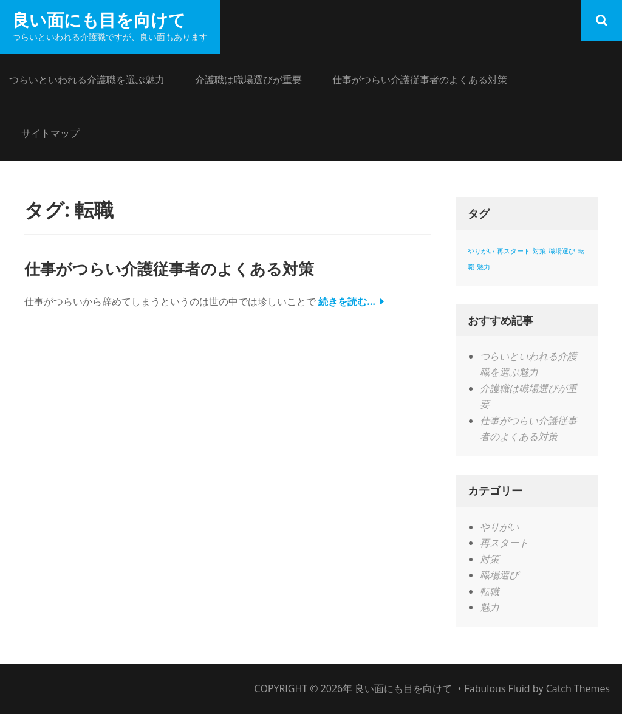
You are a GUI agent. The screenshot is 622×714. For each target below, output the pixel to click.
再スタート (504, 542)
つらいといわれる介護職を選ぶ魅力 (87, 79)
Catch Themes (578, 688)
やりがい (499, 527)
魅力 (489, 607)
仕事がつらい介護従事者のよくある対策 (419, 79)
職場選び (499, 575)
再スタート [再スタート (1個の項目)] (513, 251)
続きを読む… (346, 301)
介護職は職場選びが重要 (248, 79)
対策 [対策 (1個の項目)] (539, 251)
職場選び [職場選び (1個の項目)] (562, 251)
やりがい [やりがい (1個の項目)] (481, 251)
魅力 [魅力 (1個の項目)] (483, 267)
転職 (489, 591)
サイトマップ (50, 133)
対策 (489, 559)
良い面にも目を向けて (99, 19)
